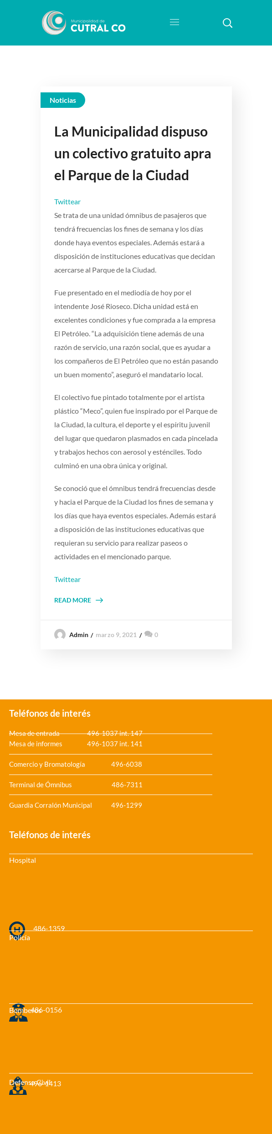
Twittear (67, 201)
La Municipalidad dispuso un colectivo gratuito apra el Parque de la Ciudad (132, 153)
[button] (227, 23)
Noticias (63, 100)
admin (79, 634)
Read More (72, 600)
